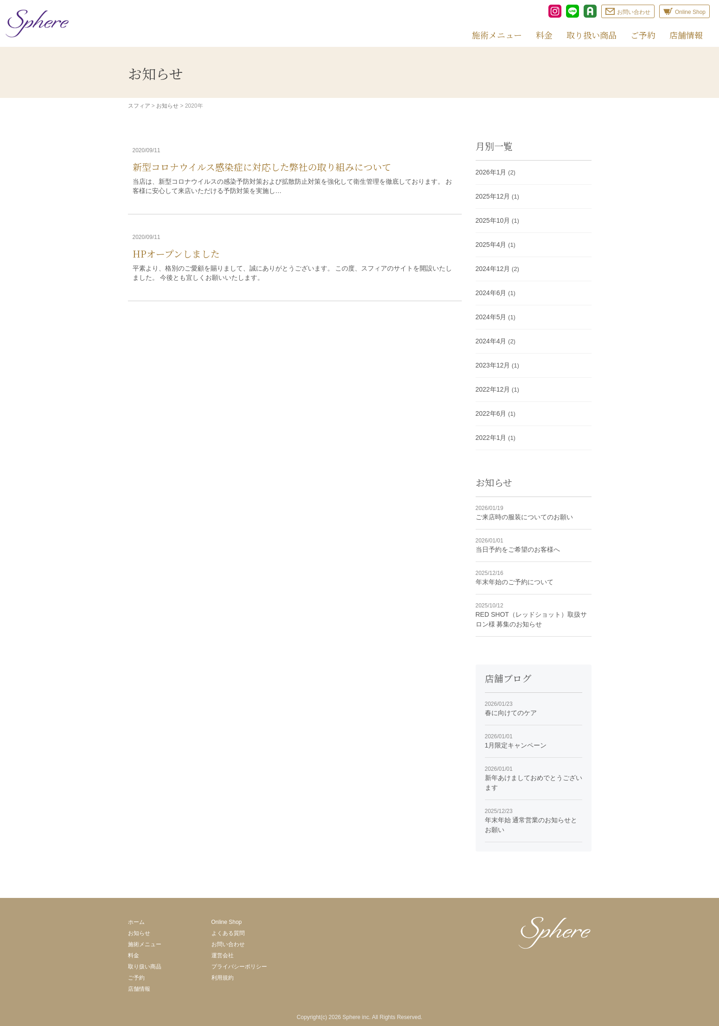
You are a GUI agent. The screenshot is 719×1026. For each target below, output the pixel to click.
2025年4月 (491, 244)
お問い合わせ (228, 944)
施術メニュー (497, 35)
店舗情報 (686, 35)
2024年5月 (491, 317)
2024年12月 (493, 268)
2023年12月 (493, 365)
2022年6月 (491, 413)
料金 (544, 35)
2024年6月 (491, 293)
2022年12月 (493, 389)
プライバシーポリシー (239, 966)
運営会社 (222, 955)
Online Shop (226, 922)
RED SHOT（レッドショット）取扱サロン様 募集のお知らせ (534, 614)
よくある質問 (228, 933)
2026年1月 (491, 172)
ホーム (136, 922)
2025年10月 (493, 220)
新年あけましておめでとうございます (533, 778)
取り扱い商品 (591, 35)
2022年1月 (491, 437)
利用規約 (222, 977)
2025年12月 (493, 196)
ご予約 (642, 35)
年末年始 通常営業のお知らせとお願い (533, 820)
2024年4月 (491, 341)
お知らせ (139, 933)
